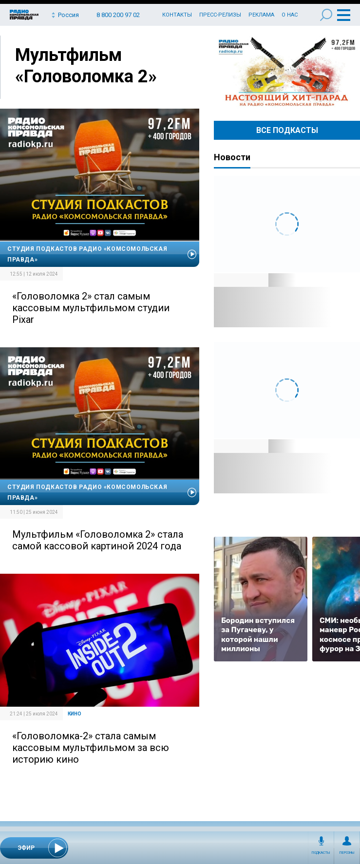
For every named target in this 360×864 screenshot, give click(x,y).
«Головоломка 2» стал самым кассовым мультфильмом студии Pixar (91, 307)
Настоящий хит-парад (287, 72)
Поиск (326, 15)
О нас (290, 15)
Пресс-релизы (220, 15)
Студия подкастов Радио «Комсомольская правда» (87, 254)
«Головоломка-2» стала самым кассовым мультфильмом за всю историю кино (90, 747)
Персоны (347, 853)
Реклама (261, 15)
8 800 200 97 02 (118, 15)
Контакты (177, 15)
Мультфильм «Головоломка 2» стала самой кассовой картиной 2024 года (97, 540)
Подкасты (321, 853)
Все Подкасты (287, 130)
